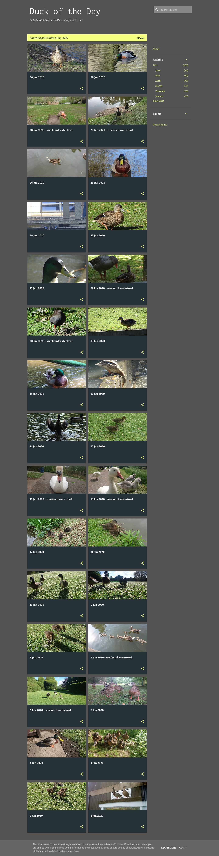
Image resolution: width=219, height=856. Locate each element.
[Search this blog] (176, 9)
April (157, 80)
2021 (155, 65)
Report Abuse (160, 124)
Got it (183, 847)
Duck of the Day (65, 11)
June (157, 70)
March (158, 86)
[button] (81, 89)
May (157, 75)
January (159, 96)
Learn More (168, 847)
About (156, 49)
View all (140, 38)
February (160, 91)
